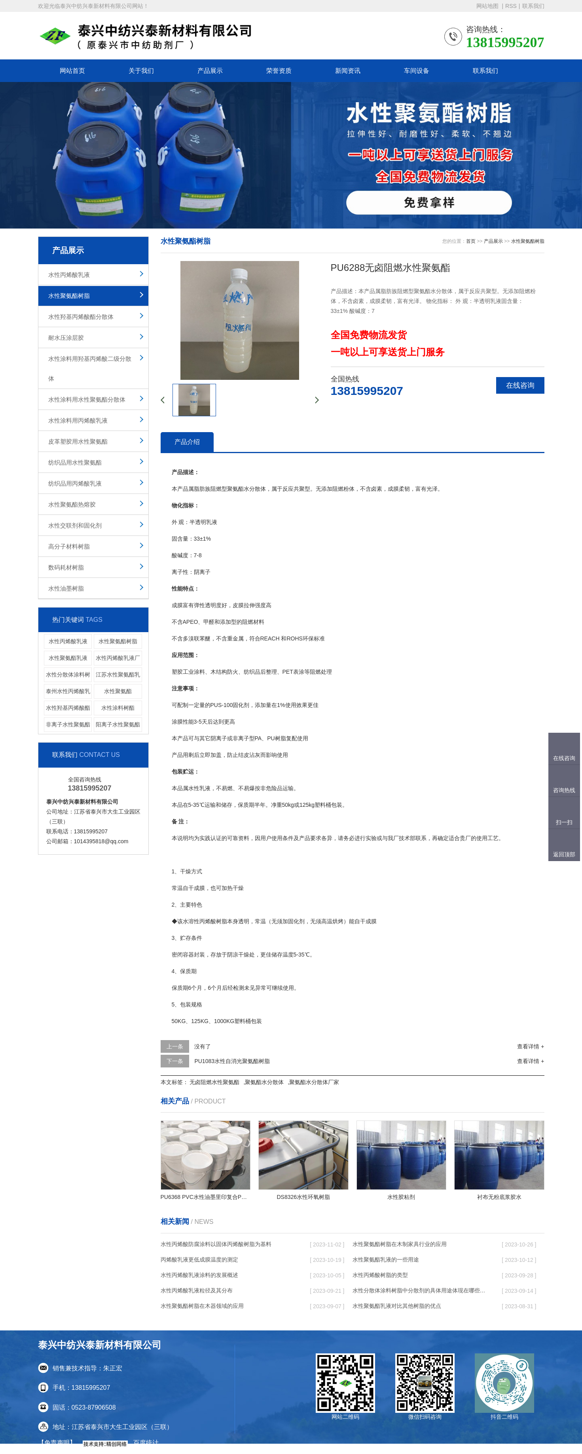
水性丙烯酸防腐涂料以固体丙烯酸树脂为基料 (216, 1244)
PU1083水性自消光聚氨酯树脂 (232, 1061)
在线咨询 (520, 385)
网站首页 (72, 70)
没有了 (202, 1046)
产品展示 (210, 70)
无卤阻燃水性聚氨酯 (214, 1082)
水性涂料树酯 (118, 708)
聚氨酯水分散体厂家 (314, 1082)
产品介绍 (187, 441)
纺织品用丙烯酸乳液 (75, 483)
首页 (471, 241)
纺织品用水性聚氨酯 (75, 462)
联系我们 (533, 6)
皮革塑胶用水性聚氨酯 (78, 441)
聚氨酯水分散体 (264, 1082)
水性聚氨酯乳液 (68, 658)
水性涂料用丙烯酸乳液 (78, 420)
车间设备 (416, 70)
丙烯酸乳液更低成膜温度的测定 (199, 1259)
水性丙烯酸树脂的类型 (380, 1275)
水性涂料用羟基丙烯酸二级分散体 (89, 368)
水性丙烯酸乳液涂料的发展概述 (199, 1275)
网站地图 (488, 6)
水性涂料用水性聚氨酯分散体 (86, 399)
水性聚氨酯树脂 (69, 295)
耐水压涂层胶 (66, 337)
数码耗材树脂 (66, 567)
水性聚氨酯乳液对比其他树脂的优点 (397, 1306)
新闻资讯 (347, 70)
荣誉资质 (279, 70)
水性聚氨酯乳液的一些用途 (386, 1259)
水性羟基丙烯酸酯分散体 (81, 316)
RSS (511, 6)
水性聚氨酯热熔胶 (72, 504)
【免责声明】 (57, 1442)
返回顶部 (564, 854)
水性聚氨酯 (118, 691)
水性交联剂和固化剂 (75, 525)
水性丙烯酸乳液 (69, 274)
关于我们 (141, 70)
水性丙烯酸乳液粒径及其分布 (197, 1290)
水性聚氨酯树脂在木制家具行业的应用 (400, 1244)
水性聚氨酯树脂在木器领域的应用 (202, 1306)
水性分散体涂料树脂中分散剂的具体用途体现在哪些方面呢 (420, 1290)
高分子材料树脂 (69, 546)
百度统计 (146, 1442)
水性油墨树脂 (66, 588)
